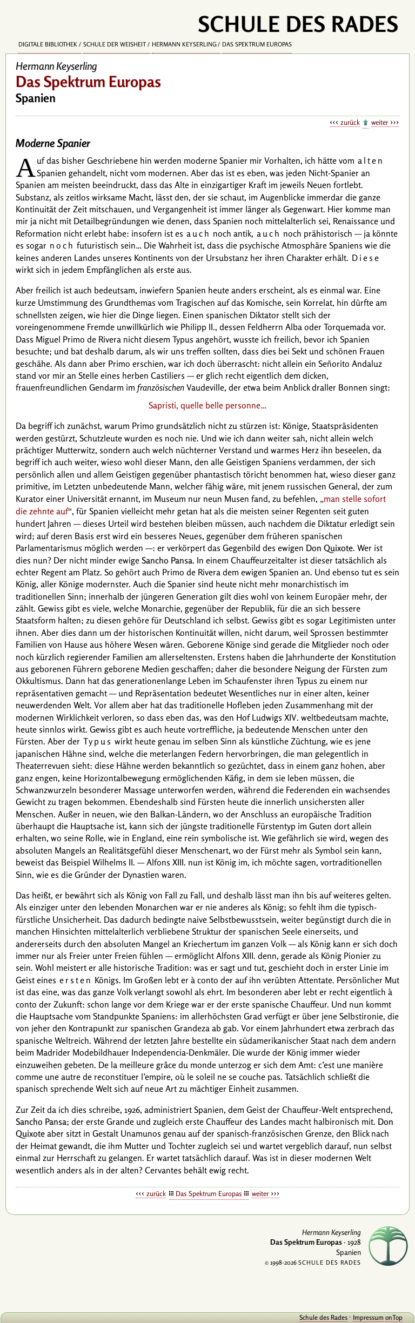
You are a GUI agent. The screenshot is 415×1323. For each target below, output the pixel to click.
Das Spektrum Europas (257, 44)
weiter (379, 122)
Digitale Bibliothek (47, 44)
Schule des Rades (323, 1317)
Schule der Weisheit (114, 44)
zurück (350, 122)
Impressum (368, 1317)
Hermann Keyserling (184, 44)
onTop (394, 1317)
